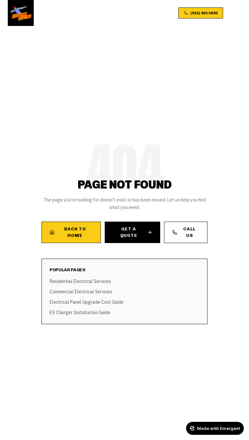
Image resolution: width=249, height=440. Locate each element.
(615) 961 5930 (201, 13)
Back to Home (68, 232)
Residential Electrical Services (80, 281)
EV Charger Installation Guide (80, 312)
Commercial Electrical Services (81, 292)
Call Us (184, 232)
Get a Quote (136, 232)
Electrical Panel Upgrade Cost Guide (87, 302)
